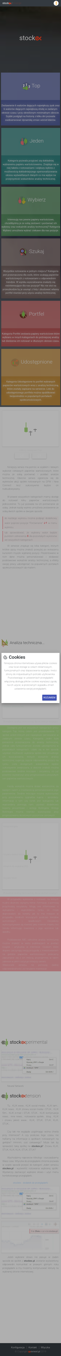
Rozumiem (49, 697)
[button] (30, 678)
